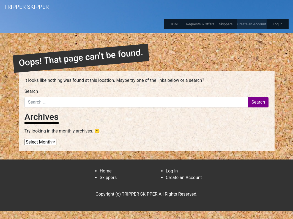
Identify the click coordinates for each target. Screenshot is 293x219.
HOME (175, 24)
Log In (277, 24)
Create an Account (251, 24)
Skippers (225, 24)
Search (31, 91)
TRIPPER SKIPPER (26, 7)
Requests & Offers (200, 24)
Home (106, 171)
